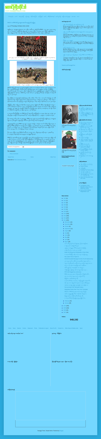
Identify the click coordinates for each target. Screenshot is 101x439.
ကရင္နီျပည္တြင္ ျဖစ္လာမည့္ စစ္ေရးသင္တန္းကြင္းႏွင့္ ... (76, 269)
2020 (64, 205)
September (68, 228)
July (66, 233)
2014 (64, 213)
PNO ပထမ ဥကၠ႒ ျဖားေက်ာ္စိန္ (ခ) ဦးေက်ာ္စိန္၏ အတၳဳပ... (77, 274)
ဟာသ (78, 16)
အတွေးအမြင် (21, 16)
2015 (64, 211)
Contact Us (60, 328)
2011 (64, 220)
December (67, 222)
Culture (24, 328)
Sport (81, 328)
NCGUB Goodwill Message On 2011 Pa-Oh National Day (79, 259)
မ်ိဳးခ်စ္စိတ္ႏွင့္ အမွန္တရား (68, 40)
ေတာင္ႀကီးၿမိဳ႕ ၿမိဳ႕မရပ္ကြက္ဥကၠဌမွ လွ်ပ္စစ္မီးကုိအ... (75, 298)
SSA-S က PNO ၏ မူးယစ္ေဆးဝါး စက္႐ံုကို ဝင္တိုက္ (21, 22)
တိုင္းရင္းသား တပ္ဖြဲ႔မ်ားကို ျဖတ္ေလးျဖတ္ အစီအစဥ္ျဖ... (77, 282)
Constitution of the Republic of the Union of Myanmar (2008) (86, 187)
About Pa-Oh (53, 328)
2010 (64, 305)
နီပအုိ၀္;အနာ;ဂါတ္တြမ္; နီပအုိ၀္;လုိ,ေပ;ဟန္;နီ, (85, 146)
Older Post (53, 157)
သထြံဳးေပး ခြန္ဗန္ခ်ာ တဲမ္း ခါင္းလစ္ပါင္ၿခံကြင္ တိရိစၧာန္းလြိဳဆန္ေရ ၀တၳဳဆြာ (87, 114)
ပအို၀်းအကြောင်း (33, 16)
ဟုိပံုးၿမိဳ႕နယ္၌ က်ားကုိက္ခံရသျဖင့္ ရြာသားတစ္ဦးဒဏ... (76, 243)
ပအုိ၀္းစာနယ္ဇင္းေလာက (69, 47)
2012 (64, 218)
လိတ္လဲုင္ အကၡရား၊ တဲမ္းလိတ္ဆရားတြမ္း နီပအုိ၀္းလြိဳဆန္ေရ (87, 141)
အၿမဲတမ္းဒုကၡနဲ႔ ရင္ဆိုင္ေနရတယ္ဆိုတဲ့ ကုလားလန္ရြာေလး (76, 285)
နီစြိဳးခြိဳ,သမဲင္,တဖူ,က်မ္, (85, 144)
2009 (64, 308)
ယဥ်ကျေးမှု (27, 16)
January (67, 303)
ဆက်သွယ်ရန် (58, 16)
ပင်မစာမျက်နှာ (10, 16)
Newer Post (11, 157)
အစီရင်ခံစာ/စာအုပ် (51, 16)
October (67, 226)
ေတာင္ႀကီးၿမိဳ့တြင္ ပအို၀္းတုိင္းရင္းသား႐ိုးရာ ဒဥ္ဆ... (76, 254)
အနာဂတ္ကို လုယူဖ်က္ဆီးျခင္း (86, 172)
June (66, 235)
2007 (64, 312)
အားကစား (74, 16)
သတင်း (16, 16)
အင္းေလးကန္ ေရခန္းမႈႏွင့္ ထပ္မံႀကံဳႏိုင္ (75, 276)
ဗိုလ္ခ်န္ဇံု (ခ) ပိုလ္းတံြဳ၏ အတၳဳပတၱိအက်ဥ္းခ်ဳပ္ (74, 296)
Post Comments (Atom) (20, 159)
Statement (30, 328)
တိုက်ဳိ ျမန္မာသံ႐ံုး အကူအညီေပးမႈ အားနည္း (74, 267)
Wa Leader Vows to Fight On (72, 256)
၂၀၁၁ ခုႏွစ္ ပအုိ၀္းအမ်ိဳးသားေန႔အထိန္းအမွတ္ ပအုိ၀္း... (78, 261)
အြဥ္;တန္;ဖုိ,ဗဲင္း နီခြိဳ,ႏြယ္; (87, 129)
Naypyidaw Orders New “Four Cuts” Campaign (76, 289)
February (67, 301)
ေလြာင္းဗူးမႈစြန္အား (85, 137)
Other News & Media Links (71, 328)
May (66, 237)
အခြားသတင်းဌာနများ (66, 16)
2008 (64, 310)
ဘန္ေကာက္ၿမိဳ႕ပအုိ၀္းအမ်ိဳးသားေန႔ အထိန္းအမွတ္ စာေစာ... (79, 263)
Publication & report (43, 328)
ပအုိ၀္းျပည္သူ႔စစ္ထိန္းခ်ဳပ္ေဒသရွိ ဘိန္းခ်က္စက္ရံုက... (76, 293)
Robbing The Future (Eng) (87, 170)
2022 (64, 200)
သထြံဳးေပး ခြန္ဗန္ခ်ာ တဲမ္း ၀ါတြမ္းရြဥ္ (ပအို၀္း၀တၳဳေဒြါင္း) (86, 110)
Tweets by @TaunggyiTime (68, 65)
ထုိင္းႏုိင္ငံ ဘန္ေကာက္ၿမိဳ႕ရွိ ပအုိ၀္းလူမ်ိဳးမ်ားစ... (76, 265)
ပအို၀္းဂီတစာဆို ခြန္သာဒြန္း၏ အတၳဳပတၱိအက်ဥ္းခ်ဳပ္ (73, 24)
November (67, 224)
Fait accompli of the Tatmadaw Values (74, 287)
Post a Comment (14, 153)
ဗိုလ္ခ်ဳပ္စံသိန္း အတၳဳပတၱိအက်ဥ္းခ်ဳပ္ (71, 278)
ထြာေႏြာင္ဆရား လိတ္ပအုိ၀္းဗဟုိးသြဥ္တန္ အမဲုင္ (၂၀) (87, 123)
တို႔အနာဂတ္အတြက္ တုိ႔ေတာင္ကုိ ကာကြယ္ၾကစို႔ (87, 174)
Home (32, 157)
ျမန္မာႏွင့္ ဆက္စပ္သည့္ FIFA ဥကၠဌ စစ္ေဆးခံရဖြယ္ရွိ (75, 248)
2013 (64, 215)
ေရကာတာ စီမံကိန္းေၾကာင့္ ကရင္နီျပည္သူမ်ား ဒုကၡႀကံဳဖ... (78, 280)
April (66, 239)
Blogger (61, 430)
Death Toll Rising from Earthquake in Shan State (77, 252)
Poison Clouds (84, 166)
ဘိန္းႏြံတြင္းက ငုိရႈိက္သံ (86, 164)
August (67, 230)
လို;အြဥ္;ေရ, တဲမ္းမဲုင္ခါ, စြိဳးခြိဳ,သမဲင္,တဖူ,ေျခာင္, (86, 126)
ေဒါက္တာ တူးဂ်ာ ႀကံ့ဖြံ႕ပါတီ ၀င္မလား (72, 245)
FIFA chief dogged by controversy (73, 272)
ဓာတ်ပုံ (45, 16)
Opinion (19, 328)
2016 (64, 209)
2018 (64, 207)
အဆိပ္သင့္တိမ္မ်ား (83, 168)
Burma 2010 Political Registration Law (86, 190)
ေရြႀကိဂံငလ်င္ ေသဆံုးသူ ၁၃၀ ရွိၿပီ (73, 250)
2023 (64, 198)
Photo (35, 328)
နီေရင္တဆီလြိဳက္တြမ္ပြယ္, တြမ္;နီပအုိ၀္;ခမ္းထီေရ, (86, 150)
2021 (64, 202)
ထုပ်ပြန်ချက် (40, 16)
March (66, 241)
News (14, 328)
